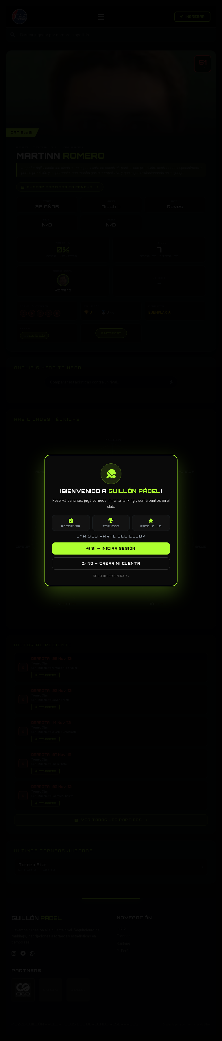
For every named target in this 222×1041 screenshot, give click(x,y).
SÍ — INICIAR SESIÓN (111, 548)
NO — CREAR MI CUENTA (111, 563)
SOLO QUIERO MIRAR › (111, 576)
